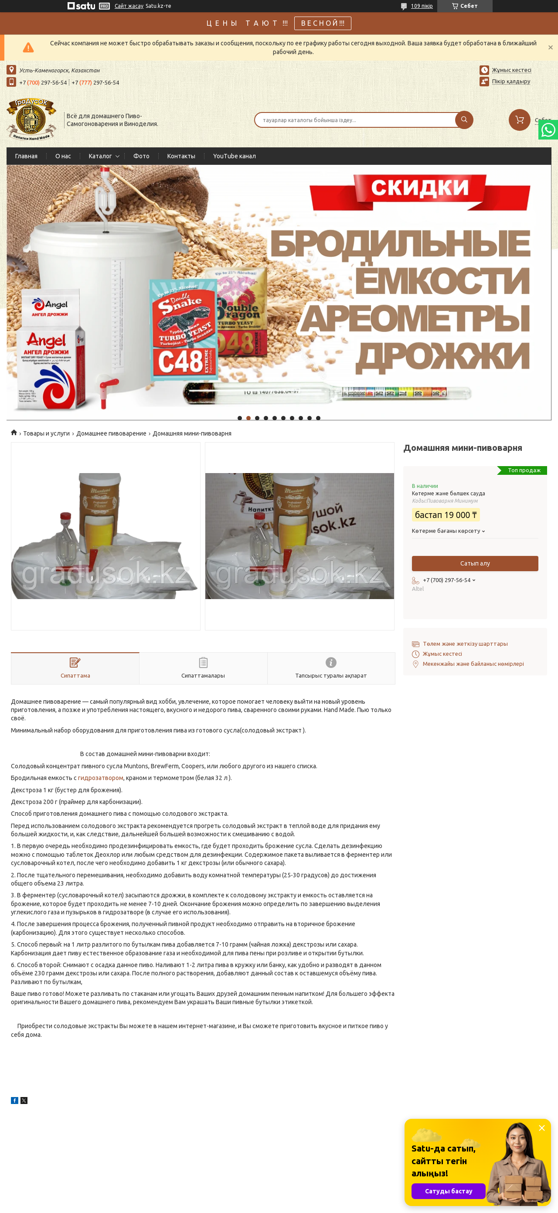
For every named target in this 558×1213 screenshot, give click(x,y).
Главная (26, 156)
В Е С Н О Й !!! (322, 23)
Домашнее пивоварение (111, 433)
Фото (141, 156)
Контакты (181, 156)
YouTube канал (234, 156)
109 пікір (422, 6)
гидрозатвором (100, 777)
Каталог (100, 156)
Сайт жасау (129, 6)
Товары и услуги (46, 433)
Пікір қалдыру (511, 81)
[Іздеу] (464, 120)
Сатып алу (475, 563)
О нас (63, 156)
